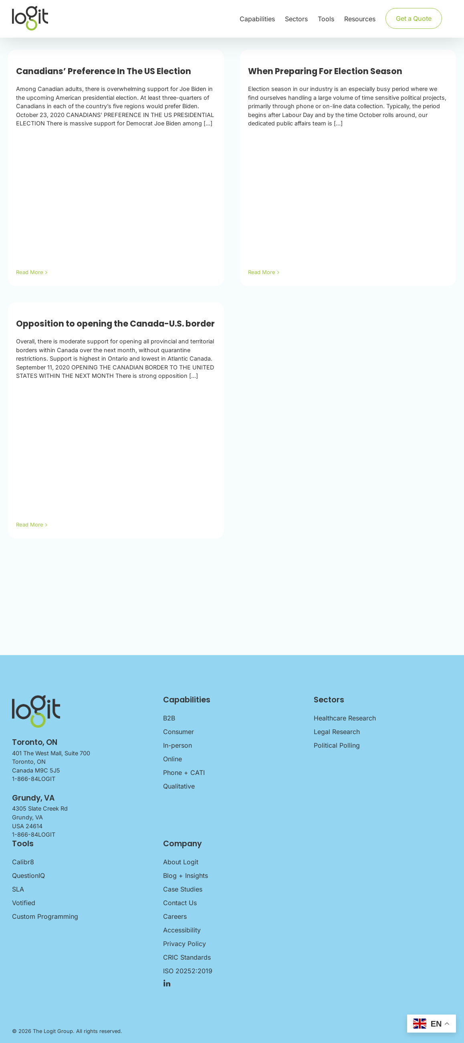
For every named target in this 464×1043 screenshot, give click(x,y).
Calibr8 (23, 862)
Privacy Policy (184, 944)
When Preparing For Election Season (325, 71)
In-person (177, 745)
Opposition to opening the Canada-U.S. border (115, 323)
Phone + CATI (184, 773)
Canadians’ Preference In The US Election (103, 71)
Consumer (178, 732)
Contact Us (180, 903)
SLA (18, 889)
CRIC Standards (187, 957)
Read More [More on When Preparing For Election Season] (261, 272)
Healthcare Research (345, 718)
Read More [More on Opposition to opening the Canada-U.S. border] (29, 524)
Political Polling (337, 745)
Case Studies (182, 889)
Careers (175, 916)
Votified (23, 903)
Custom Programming (45, 916)
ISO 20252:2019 (187, 971)
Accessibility (182, 930)
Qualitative (179, 786)
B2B (169, 718)
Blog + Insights (185, 876)
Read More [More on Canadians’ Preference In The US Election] (29, 272)
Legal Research (337, 732)
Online (172, 759)
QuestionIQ (28, 876)
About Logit (180, 862)
